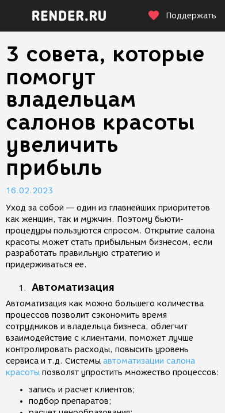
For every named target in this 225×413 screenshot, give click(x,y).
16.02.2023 (29, 191)
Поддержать (181, 16)
